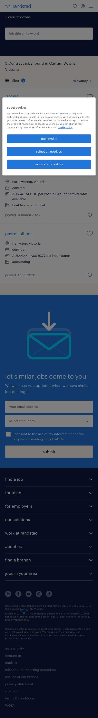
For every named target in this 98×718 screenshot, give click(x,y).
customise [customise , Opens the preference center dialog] (49, 139)
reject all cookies (49, 151)
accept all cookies (49, 164)
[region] (49, 136)
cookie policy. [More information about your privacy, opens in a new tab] (65, 127)
